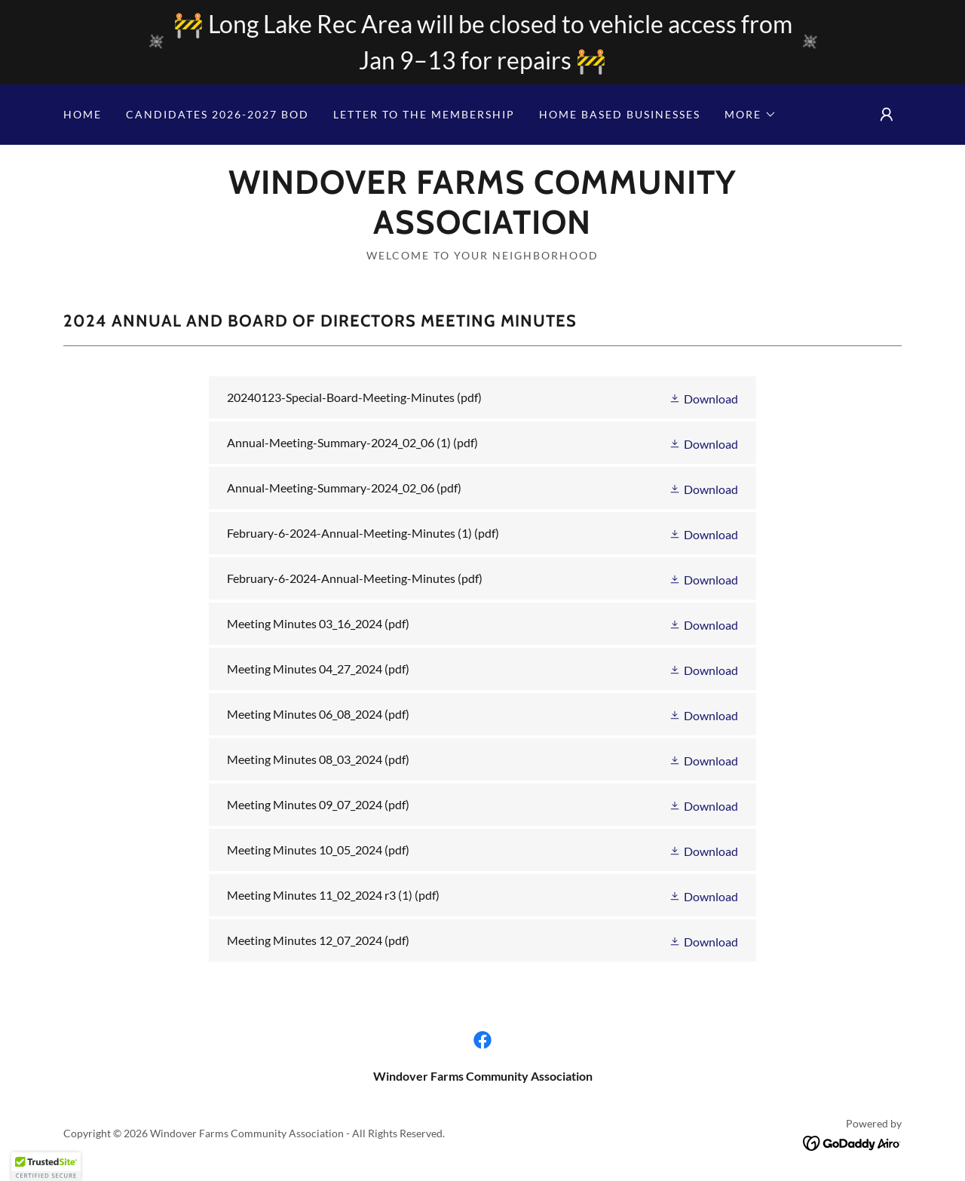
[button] (751, 115)
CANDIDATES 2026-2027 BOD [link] (217, 114)
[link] (482, 229)
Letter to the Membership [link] (424, 114)
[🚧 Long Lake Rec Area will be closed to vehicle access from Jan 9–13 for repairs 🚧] (482, 42)
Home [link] (82, 114)
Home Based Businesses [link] (619, 114)
